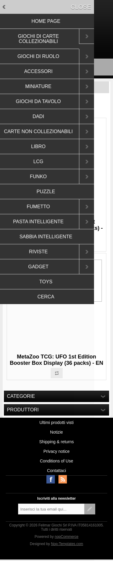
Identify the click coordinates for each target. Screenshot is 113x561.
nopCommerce (67, 537)
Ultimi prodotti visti (56, 422)
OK (43, 288)
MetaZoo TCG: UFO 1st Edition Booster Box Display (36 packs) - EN (56, 360)
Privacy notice (56, 451)
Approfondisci (67, 288)
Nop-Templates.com (67, 544)
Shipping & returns (56, 441)
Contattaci (56, 470)
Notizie (56, 432)
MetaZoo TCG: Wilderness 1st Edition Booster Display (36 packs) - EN (56, 228)
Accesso (67, 43)
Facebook (50, 479)
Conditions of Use (56, 461)
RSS (62, 479)
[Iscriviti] (51, 509)
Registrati (46, 43)
